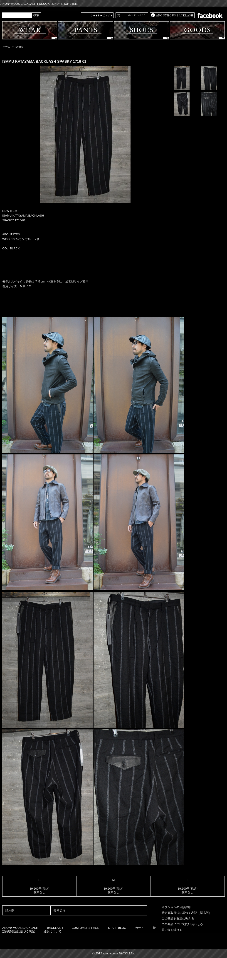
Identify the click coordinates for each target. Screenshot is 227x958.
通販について (52, 931)
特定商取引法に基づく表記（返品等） (187, 913)
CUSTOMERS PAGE (85, 927)
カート (139, 927)
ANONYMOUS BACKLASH (20, 927)
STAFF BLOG (117, 927)
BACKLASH (55, 927)
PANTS (19, 46)
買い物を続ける (172, 929)
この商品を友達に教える (178, 918)
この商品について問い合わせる (182, 924)
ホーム (6, 46)
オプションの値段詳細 (176, 907)
